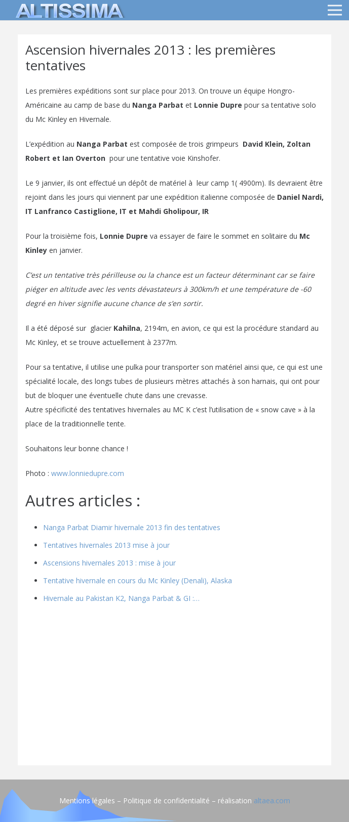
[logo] (68, 10)
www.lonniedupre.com (87, 473)
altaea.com (272, 800)
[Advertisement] (174, 687)
